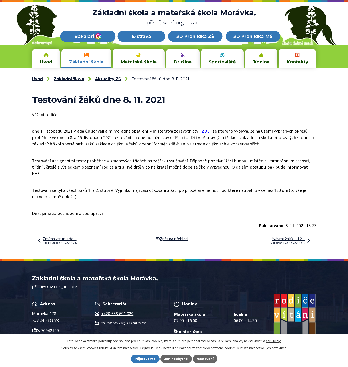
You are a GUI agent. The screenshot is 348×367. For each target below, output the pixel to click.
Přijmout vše (145, 359)
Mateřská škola (139, 62)
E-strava (141, 36)
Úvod (46, 62)
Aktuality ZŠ (108, 79)
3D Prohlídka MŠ (253, 36)
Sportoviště (222, 62)
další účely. (273, 341)
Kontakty (297, 62)
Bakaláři (87, 36)
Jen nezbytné (176, 359)
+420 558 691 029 (117, 313)
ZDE (205, 131)
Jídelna (261, 62)
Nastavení (205, 359)
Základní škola (86, 62)
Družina (183, 62)
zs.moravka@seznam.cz (123, 323)
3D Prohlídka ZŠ (195, 36)
